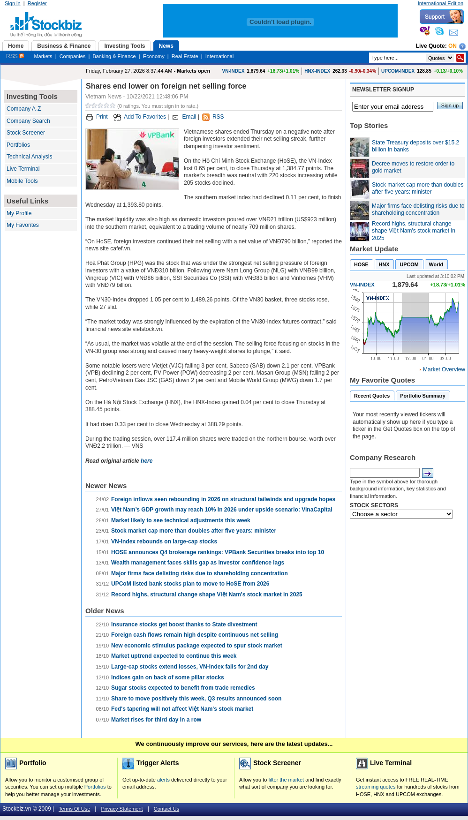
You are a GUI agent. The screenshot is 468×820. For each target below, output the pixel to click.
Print (102, 116)
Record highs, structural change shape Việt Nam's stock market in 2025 (206, 594)
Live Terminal (23, 169)
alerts (163, 779)
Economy (154, 56)
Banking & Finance (114, 56)
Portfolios (18, 145)
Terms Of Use (74, 809)
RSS (15, 56)
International (219, 56)
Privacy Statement (122, 809)
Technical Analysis (29, 156)
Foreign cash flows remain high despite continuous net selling (194, 635)
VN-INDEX (233, 71)
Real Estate (185, 56)
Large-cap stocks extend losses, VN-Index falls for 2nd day (189, 666)
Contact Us (166, 809)
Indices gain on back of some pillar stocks (167, 677)
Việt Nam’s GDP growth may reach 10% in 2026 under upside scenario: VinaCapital (221, 509)
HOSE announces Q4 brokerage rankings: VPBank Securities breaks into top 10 (217, 552)
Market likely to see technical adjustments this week (180, 520)
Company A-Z (24, 108)
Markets (43, 56)
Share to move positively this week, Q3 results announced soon (196, 698)
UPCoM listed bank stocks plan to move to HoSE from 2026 (190, 583)
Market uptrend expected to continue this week (173, 656)
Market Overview (444, 369)
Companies (73, 56)
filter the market (286, 779)
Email (189, 116)
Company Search (28, 121)
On (452, 46)
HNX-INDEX (317, 71)
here (146, 461)
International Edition (440, 3)
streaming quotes (375, 787)
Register (37, 3)
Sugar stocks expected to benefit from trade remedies (183, 688)
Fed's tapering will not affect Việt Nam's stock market (182, 709)
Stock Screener (26, 132)
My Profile (19, 213)
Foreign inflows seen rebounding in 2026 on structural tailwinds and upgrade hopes (223, 499)
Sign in (13, 3)
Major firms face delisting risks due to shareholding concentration (199, 573)
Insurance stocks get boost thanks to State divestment (184, 624)
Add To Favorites (145, 116)
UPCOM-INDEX (398, 71)
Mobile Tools (22, 181)
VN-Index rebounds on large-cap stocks (164, 541)
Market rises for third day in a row (156, 719)
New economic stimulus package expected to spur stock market (196, 645)
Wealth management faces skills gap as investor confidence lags (197, 562)
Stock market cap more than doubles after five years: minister (193, 530)
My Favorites (23, 225)
